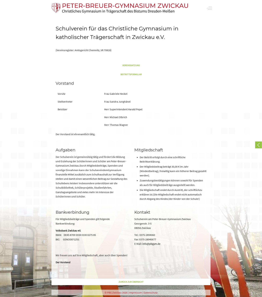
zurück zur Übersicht (131, 281)
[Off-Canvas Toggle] (209, 8)
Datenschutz (151, 292)
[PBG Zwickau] (119, 8)
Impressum (135, 292)
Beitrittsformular (131, 74)
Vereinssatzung (131, 65)
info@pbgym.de (151, 243)
